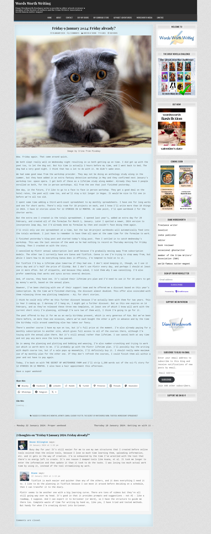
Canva (67, 415)
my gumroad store (101, 17)
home (49, 17)
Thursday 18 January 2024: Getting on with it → (123, 425)
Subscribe (166, 379)
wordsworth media (144, 17)
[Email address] (176, 279)
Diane (34, 472)
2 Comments (74, 33)
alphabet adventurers (123, 17)
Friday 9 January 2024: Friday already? (84, 28)
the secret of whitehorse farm (96, 415)
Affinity (61, 415)
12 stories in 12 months (47, 415)
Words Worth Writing (33, 3)
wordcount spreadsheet (128, 415)
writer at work (90, 33)
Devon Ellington (38, 441)
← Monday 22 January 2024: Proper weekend (40, 425)
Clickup (73, 415)
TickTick (113, 415)
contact (69, 17)
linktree (160, 17)
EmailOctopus (183, 291)
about (58, 17)
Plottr (80, 415)
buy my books (83, 17)
